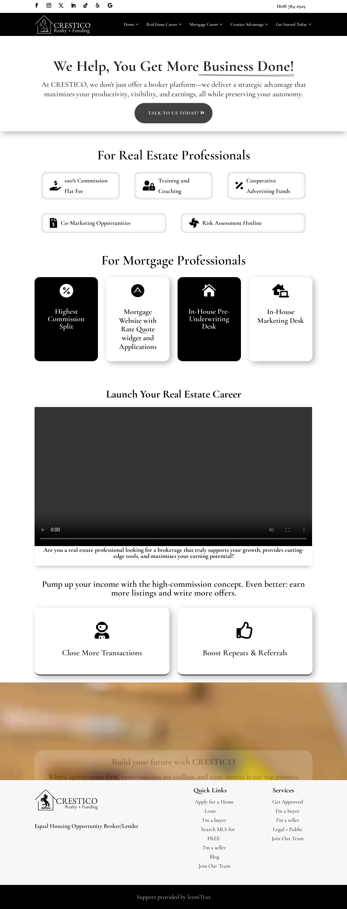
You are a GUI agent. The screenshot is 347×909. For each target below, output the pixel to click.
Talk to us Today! (173, 152)
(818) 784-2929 (291, 6)
